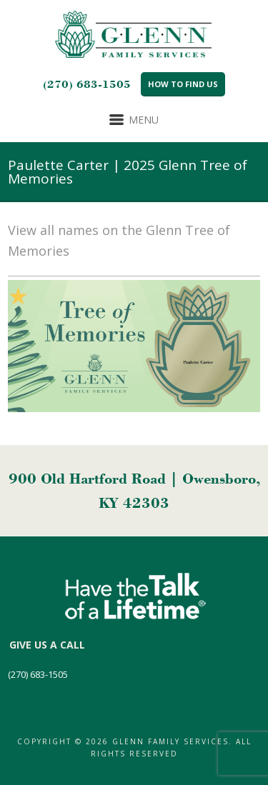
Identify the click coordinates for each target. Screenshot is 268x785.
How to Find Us (183, 84)
